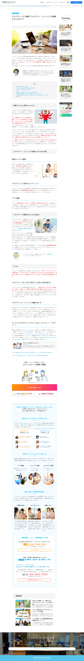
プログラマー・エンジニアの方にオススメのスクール (39, 333)
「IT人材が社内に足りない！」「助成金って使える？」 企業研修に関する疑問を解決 (31, 355)
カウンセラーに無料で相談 (26, 92)
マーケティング (62, 2)
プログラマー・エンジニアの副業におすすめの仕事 (25, 87)
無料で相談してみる (34, 386)
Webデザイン (42, 2)
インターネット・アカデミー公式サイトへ (42, 648)
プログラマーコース (26, 344)
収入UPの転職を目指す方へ (76, 2)
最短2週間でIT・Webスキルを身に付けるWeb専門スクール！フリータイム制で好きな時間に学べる (34, 352)
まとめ (17, 90)
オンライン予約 (34, 548)
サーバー (55, 2)
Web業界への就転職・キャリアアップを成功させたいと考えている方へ (35, 94)
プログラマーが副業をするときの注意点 (23, 89)
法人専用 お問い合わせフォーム (34, 579)
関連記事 (18, 96)
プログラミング (49, 2)
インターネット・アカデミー (28, 329)
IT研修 (67, 2)
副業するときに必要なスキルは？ (22, 86)
